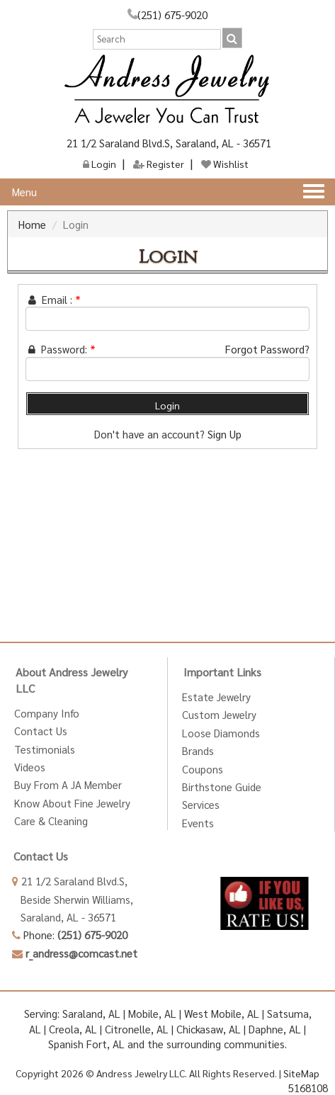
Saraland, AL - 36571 (64, 917)
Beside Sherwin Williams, (72, 899)
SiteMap (301, 1073)
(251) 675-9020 (172, 14)
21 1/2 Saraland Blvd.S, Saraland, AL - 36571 (167, 142)
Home (32, 224)
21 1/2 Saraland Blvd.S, (69, 880)
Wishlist (225, 163)
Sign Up (225, 434)
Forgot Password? (267, 349)
